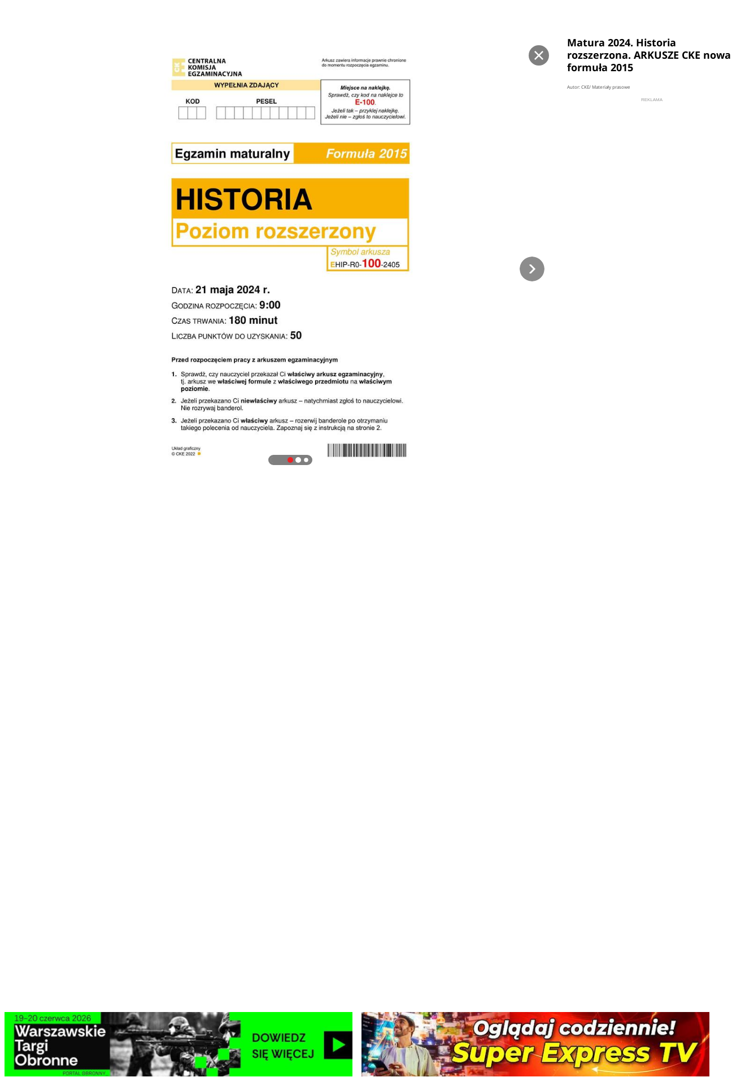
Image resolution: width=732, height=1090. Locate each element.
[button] (532, 269)
